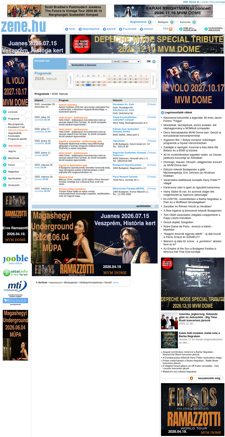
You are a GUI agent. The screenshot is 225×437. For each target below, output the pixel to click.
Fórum (11, 165)
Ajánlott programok (17, 130)
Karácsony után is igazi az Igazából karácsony (192, 187)
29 (94, 79)
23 (78, 85)
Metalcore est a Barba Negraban (179, 371)
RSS (167, 29)
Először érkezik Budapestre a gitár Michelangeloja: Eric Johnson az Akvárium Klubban (189, 172)
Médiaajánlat (70, 282)
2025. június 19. (43, 142)
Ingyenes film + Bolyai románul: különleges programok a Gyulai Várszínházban (190, 141)
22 (146, 82)
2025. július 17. (43, 130)
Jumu (116, 282)
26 (78, 79)
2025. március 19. (44, 177)
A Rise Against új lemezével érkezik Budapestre (193, 210)
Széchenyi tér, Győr (123, 110)
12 (94, 82)
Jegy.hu (12, 151)
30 (99, 79)
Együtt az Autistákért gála (73, 165)
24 (83, 85)
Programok (13, 118)
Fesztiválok (127, 28)
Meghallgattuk (89, 28)
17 (120, 82)
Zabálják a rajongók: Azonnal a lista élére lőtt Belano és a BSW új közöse (191, 149)
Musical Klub (66, 177)
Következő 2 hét (16, 127)
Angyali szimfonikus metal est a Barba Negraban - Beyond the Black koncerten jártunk (188, 353)
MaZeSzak (13, 158)
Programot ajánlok (17, 139)
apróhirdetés (145, 206)
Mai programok (15, 124)
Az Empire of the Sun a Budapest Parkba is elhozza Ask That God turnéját (190, 250)
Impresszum (55, 282)
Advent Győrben (68, 104)
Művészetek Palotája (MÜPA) (128, 188)
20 (136, 82)
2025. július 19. (42, 118)
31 (104, 79)
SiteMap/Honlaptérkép (90, 282)
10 (83, 82)
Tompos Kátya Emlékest (72, 189)
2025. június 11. (43, 153)
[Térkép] (151, 104)
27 (83, 79)
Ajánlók (109, 28)
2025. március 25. (44, 166)
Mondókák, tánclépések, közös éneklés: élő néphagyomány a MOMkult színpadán (190, 127)
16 (115, 82)
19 (131, 82)
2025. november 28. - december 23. (46, 105)
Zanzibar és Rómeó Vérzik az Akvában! (188, 206)
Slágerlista (13, 171)
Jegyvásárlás (15, 133)
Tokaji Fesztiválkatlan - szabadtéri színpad (125, 118)
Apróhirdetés (14, 178)
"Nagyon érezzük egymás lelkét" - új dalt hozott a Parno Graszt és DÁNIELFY (192, 235)
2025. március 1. (43, 189)
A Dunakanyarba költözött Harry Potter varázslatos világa (192, 357)
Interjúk (146, 28)
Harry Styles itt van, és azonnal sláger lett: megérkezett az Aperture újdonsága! (189, 193)
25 (88, 85)
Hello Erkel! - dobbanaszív (73, 117)
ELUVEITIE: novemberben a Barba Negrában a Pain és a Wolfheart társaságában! (192, 200)
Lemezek (13, 112)
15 (109, 82)
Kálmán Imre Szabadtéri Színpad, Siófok (126, 130)
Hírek (70, 28)
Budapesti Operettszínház (127, 165)
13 (99, 82)
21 (141, 82)
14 (104, 82)
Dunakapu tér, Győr (123, 104)
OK (151, 61)
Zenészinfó (13, 185)
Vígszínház (119, 141)
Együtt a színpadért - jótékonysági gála (80, 141)
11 (88, 82)
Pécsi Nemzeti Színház (125, 176)
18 (125, 82)
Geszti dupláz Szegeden (178, 222)
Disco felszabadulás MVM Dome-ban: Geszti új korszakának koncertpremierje (192, 134)
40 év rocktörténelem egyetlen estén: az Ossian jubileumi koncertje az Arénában (193, 156)
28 (88, 79)
